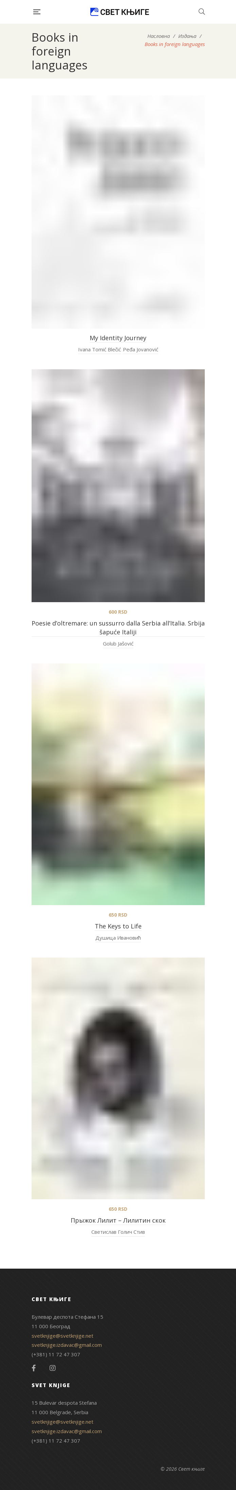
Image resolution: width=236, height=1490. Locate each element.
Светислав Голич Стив (118, 1231)
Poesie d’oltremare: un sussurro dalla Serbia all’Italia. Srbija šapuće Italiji (118, 627)
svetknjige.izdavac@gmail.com (67, 1344)
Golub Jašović (118, 643)
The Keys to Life (118, 926)
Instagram (53, 1368)
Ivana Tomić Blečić (99, 349)
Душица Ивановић (118, 937)
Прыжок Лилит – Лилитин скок (118, 1220)
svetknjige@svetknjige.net (62, 1335)
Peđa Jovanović (140, 349)
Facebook (34, 1368)
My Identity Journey (118, 338)
